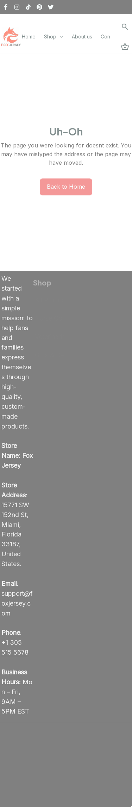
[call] (17, 654)
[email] (17, 604)
